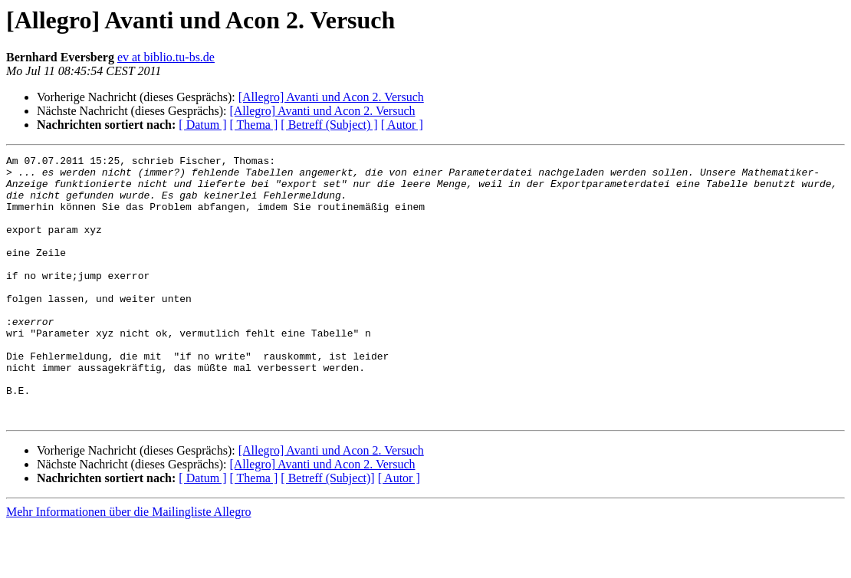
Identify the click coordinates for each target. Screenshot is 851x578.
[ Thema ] (254, 124)
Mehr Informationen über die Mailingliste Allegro (128, 564)
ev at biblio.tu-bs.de (166, 57)
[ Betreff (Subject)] (327, 530)
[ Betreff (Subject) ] (329, 124)
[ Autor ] (402, 124)
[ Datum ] (202, 124)
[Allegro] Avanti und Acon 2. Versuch (331, 96)
